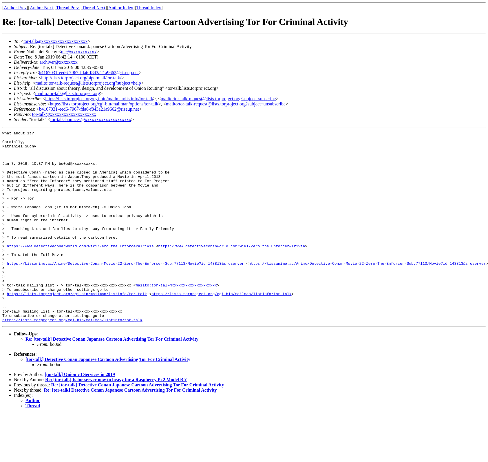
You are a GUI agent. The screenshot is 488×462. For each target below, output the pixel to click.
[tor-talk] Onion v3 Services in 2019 (80, 412)
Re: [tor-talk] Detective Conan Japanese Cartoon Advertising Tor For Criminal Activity (111, 377)
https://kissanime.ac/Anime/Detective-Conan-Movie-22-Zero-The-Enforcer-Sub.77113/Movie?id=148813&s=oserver (125, 290)
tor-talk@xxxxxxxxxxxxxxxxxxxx (55, 41)
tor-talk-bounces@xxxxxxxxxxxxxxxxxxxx (90, 119)
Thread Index (148, 7)
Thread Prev (67, 7)
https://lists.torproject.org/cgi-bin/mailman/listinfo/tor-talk (99, 98)
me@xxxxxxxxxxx (78, 51)
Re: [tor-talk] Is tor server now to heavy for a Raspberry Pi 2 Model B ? (116, 417)
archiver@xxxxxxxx (59, 62)
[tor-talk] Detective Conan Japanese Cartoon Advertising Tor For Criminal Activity (107, 397)
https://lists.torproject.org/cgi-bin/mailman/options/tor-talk (104, 103)
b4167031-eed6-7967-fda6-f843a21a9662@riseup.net (89, 72)
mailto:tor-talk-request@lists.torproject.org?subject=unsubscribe (226, 103)
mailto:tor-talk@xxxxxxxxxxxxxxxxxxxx (176, 316)
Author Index (120, 7)
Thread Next (93, 7)
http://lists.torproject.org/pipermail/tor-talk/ (81, 77)
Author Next (41, 7)
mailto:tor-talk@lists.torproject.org (67, 93)
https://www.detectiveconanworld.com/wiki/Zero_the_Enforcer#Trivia (80, 269)
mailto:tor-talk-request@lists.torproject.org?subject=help (88, 83)
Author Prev (15, 7)
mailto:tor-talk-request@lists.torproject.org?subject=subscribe (218, 98)
